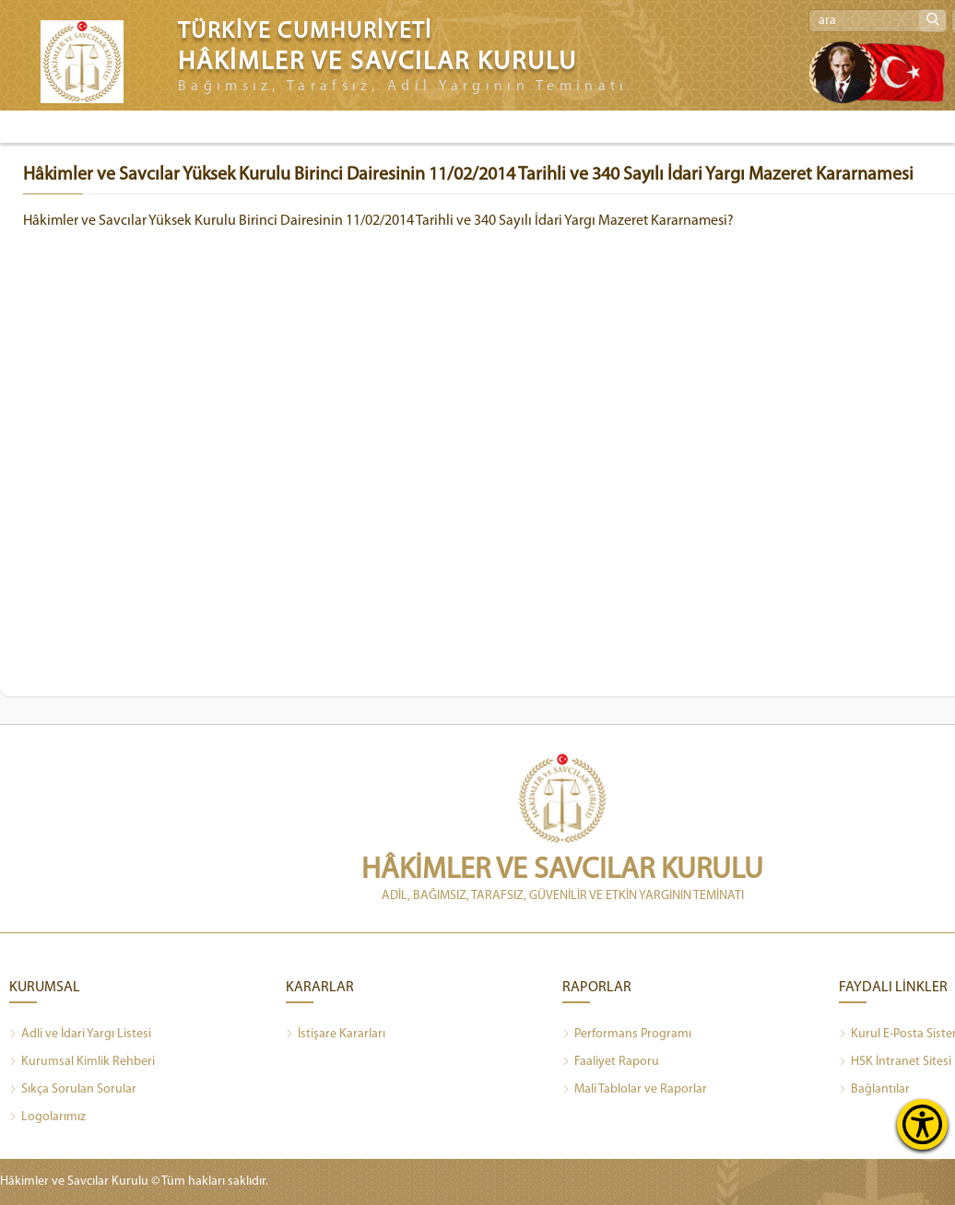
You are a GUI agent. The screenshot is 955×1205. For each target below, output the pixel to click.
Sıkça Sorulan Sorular (72, 1090)
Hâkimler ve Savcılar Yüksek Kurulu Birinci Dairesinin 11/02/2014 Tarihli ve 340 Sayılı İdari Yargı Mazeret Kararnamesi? (378, 221)
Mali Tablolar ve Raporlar (634, 1090)
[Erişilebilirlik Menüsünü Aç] (922, 1124)
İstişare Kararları (335, 1034)
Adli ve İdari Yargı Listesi (80, 1034)
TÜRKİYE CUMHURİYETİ (305, 31)
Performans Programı (626, 1034)
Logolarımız (47, 1117)
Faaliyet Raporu (610, 1062)
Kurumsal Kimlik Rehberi (82, 1062)
